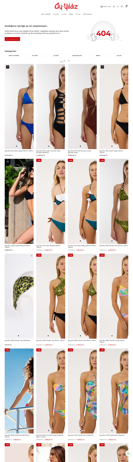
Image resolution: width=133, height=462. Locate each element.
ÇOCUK (78, 14)
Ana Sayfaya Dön (12, 39)
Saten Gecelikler (20, 426)
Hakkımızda (78, 418)
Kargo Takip (58, 413)
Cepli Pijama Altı (40, 432)
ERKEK (71, 14)
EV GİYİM (56, 14)
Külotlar (17, 417)
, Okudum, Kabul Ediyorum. (31, 399)
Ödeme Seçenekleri (61, 429)
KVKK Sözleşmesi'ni (24, 399)
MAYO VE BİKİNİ (46, 14)
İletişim (76, 421)
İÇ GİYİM (63, 14)
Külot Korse (38, 426)
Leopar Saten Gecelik (41, 429)
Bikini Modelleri (20, 415)
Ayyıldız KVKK (78, 410)
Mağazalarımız (79, 416)
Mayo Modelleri (20, 412)
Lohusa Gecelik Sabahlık (42, 418)
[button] (16, 104)
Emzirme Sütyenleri (21, 431)
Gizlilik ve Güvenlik (60, 426)
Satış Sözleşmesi (60, 421)
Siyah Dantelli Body (41, 421)
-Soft (57, 460)
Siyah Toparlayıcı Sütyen (42, 413)
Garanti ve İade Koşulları (62, 418)
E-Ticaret (61, 460)
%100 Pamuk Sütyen (41, 416)
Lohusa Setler (19, 428)
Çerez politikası (79, 413)
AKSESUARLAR (87, 14)
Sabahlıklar (18, 434)
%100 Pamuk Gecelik (41, 424)
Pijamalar (18, 420)
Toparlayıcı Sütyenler (21, 423)
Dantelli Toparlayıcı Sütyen (43, 410)
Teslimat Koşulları (60, 424)
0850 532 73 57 (59, 410)
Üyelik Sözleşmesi (60, 416)
